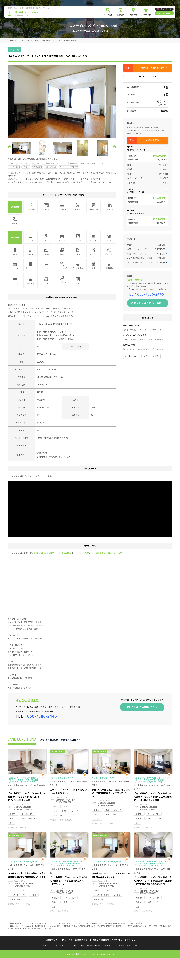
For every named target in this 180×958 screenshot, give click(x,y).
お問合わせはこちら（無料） (147, 303)
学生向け (25, 167)
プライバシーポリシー (90, 945)
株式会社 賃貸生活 (135, 280)
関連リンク (48, 945)
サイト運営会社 (110, 945)
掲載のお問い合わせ (128, 945)
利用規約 (74, 945)
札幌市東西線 (43, 335)
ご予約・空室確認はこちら (144, 706)
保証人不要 (85, 163)
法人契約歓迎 (37, 167)
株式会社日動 (21, 827)
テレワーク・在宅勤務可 (69, 167)
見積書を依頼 (152, 140)
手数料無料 (74, 163)
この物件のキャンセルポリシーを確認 (141, 356)
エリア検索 (108, 14)
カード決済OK (14, 167)
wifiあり (39, 163)
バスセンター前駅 (59, 335)
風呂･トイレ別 (97, 163)
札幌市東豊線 (43, 338)
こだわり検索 (146, 14)
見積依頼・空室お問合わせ (152, 68)
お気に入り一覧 (165, 9)
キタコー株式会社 (65, 820)
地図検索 (133, 14)
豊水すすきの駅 (58, 338)
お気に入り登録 (150, 76)
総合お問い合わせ (164, 13)
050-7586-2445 (150, 294)
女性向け (12, 163)
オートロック (62, 163)
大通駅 (54, 331)
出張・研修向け (51, 167)
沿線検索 (120, 14)
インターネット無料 (26, 163)
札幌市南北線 (43, 331)
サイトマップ (61, 945)
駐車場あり (49, 163)
